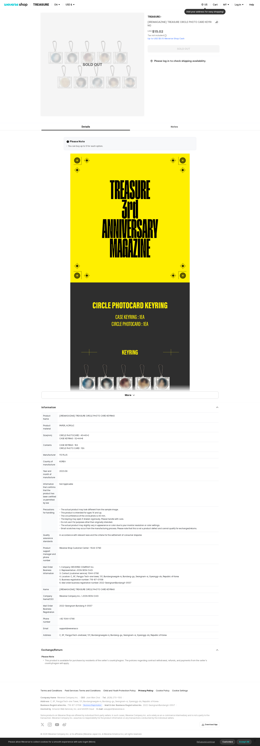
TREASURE (154, 16)
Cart (215, 4)
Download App (209, 724)
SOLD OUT (183, 48)
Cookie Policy (162, 690)
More (130, 395)
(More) (91, 742)
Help (251, 4)
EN (56, 4)
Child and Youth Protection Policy (119, 690)
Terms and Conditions (51, 690)
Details (86, 126)
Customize (227, 742)
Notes (174, 126)
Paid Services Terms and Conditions (83, 690)
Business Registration (92, 705)
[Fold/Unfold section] (130, 407)
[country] (204, 5)
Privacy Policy (145, 690)
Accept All (244, 742)
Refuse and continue (206, 742)
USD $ (69, 4)
